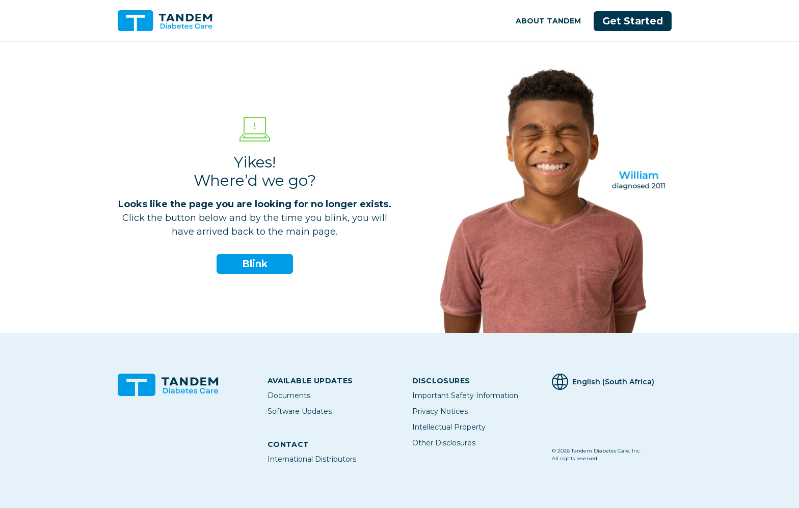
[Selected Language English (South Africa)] (616, 382)
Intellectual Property (449, 427)
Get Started (632, 21)
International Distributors (312, 459)
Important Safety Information (465, 395)
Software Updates (300, 411)
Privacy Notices (440, 411)
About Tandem (547, 20)
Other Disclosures (443, 442)
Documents (289, 395)
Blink (255, 264)
